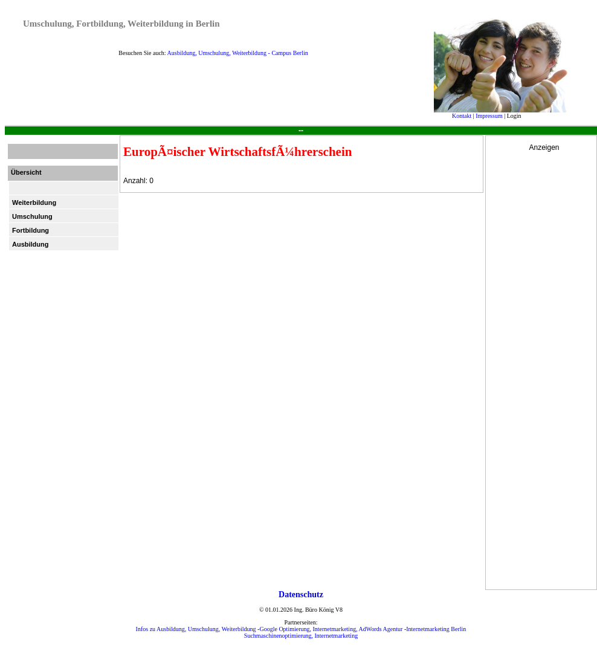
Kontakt (461, 115)
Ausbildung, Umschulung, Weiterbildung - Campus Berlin (237, 53)
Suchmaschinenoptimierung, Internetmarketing (301, 635)
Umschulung (32, 216)
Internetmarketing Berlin (436, 629)
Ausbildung (30, 244)
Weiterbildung (34, 202)
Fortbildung (30, 230)
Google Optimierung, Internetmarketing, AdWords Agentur (330, 629)
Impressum (489, 115)
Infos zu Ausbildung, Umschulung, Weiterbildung (196, 629)
